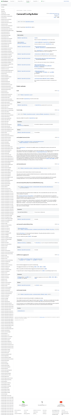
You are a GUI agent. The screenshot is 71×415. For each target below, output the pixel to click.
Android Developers (19, 10)
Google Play (35, 1)
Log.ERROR (52, 72)
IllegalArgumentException (42, 151)
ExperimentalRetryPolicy (40, 64)
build (36, 37)
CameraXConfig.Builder (29, 21)
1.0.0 (58, 90)
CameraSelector (43, 47)
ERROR (44, 266)
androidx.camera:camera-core (54, 13)
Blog (43, 1)
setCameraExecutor (38, 54)
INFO (38, 266)
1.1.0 (58, 137)
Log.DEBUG (45, 72)
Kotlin (55, 17)
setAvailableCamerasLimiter (40, 46)
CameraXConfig (28, 27)
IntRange (38, 72)
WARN (41, 266)
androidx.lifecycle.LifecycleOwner (26, 195)
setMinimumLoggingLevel (39, 71)
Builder (37, 285)
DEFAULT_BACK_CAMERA (50, 158)
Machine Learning (27, 413)
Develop (25, 10)
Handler (48, 78)
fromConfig (37, 42)
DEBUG (35, 266)
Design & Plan (20, 1)
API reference (4, 4)
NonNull (19, 37)
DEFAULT (29, 236)
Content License (42, 317)
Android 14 (44, 413)
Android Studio (66, 1)
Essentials (12, 1)
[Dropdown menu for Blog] (45, 1)
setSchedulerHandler (39, 78)
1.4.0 (58, 182)
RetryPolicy (36, 66)
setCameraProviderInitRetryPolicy (41, 65)
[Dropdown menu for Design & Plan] (24, 1)
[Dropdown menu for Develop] (30, 1)
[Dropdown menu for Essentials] (15, 1)
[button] (6, 14)
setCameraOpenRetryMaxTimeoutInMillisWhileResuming (45, 58)
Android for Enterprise (18, 413)
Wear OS (34, 413)
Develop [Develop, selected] (27, 1)
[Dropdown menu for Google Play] (38, 1)
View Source (56, 14)
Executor (47, 54)
